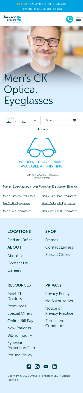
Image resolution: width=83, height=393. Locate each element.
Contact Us (17, 263)
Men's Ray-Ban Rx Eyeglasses (59, 211)
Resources (16, 306)
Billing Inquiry (19, 335)
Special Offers (57, 254)
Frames (51, 240)
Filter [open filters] (61, 120)
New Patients (19, 328)
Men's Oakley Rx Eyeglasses (59, 203)
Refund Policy (19, 355)
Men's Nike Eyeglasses (16, 203)
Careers (14, 270)
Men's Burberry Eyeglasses (19, 196)
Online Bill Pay (20, 320)
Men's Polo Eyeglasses (16, 211)
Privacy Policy (57, 293)
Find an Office (20, 240)
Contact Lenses (59, 247)
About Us (15, 255)
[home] (11, 19)
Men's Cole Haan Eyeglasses (59, 196)
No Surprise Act (59, 301)
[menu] (78, 19)
